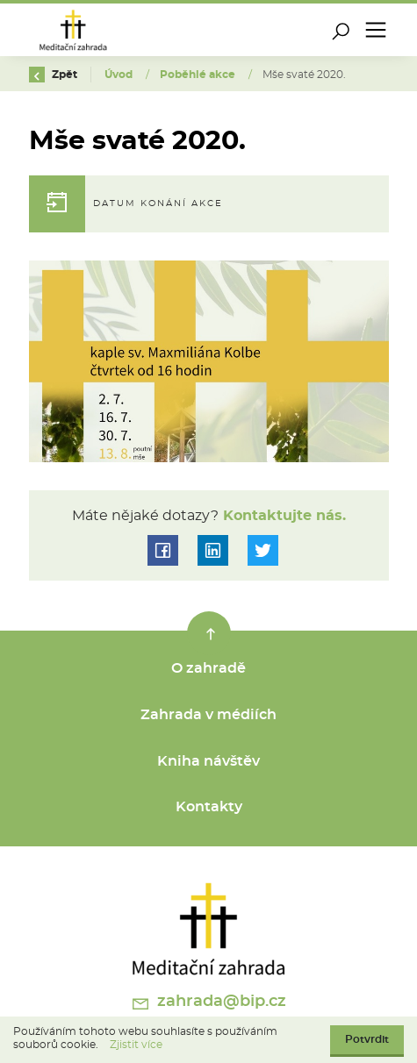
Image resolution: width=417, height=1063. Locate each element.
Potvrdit (367, 1039)
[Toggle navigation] (375, 30)
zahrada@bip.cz (208, 1003)
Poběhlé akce (199, 74)
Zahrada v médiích (208, 715)
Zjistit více (136, 1044)
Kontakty (209, 807)
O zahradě (208, 668)
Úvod (119, 74)
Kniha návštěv (208, 761)
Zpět (53, 74)
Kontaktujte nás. (282, 516)
